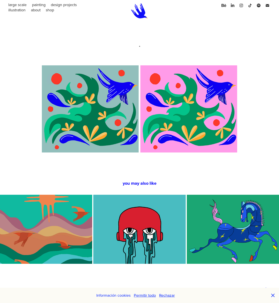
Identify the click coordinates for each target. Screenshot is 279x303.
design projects (64, 4)
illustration (17, 10)
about (36, 10)
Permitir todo (145, 295)
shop (50, 10)
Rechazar (167, 295)
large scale (17, 4)
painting (39, 4)
